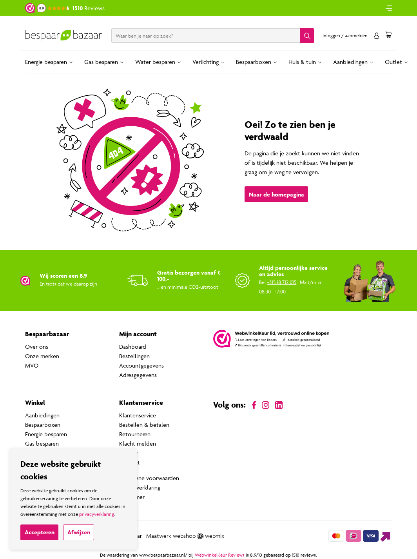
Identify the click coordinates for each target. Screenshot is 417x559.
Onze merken (42, 356)
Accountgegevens (141, 365)
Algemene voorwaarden (149, 478)
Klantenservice (137, 415)
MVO (31, 365)
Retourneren (134, 434)
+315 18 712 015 (281, 282)
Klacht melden (137, 443)
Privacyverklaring (139, 487)
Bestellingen (134, 356)
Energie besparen (46, 62)
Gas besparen (101, 62)
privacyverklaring (96, 514)
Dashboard (132, 346)
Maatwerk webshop (171, 536)
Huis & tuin (302, 62)
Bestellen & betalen (144, 424)
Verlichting (205, 62)
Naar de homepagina (276, 194)
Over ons (36, 346)
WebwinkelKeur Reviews (220, 555)
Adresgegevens (138, 375)
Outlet (393, 62)
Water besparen (155, 62)
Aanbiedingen (350, 62)
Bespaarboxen (253, 62)
